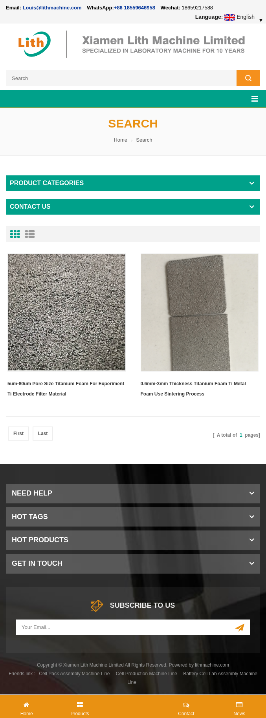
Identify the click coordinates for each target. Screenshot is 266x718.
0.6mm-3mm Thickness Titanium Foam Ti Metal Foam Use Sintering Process (193, 389)
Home (120, 140)
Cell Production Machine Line (146, 673)
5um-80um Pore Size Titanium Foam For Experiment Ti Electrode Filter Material (65, 389)
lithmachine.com (212, 665)
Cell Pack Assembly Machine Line (74, 673)
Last (43, 433)
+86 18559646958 (134, 8)
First (18, 433)
